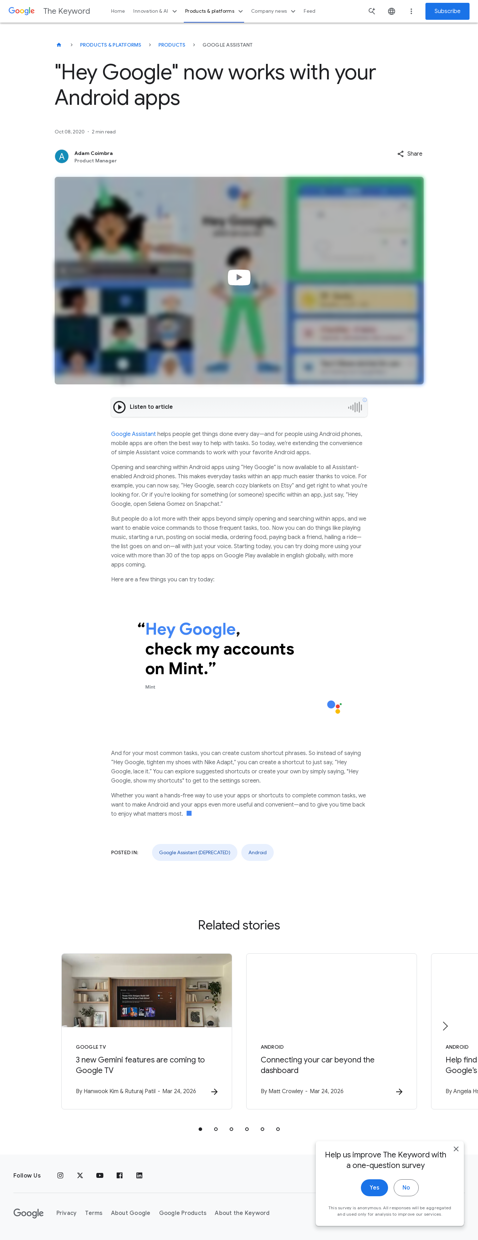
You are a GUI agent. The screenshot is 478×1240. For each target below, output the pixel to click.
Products (172, 45)
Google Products (183, 1213)
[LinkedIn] (139, 1175)
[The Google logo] (28, 1213)
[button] (410, 154)
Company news (274, 11)
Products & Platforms (110, 45)
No (406, 1187)
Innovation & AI (156, 11)
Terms (93, 1213)
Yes (374, 1187)
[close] (456, 1149)
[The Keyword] (58, 44)
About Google (131, 1213)
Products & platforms (215, 11)
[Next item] (445, 1026)
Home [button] (118, 11)
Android (257, 852)
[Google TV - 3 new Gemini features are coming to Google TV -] (147, 1031)
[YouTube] (99, 1175)
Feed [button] (309, 11)
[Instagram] (60, 1175)
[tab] (200, 1129)
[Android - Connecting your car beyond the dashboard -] (332, 1031)
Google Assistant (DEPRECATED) (194, 852)
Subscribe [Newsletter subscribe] (447, 11)
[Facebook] (119, 1175)
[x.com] (80, 1175)
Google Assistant (133, 434)
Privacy (66, 1213)
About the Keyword (242, 1213)
